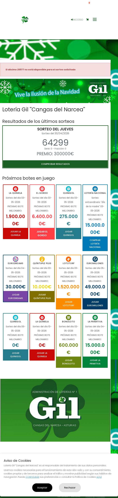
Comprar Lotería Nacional (95, 244)
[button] (8, 94)
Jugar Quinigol (68, 233)
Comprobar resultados (55, 164)
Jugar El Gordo (42, 233)
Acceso (77, 19)
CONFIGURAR (32, 476)
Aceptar (42, 487)
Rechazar (70, 487)
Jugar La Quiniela (15, 233)
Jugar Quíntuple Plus (42, 296)
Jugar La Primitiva (95, 362)
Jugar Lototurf (68, 303)
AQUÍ (99, 476)
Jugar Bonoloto (68, 362)
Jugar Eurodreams (15, 296)
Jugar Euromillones (95, 303)
